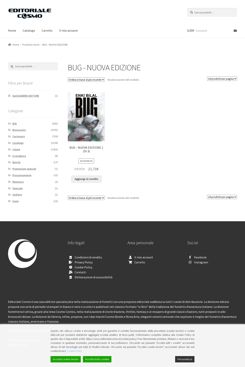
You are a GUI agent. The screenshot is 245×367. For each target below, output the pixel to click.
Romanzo (18, 182)
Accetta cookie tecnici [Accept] (65, 359)
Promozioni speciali (24, 168)
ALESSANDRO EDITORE (25, 95)
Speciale (17, 188)
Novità (16, 162)
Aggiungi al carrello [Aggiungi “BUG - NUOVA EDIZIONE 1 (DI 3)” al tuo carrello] (86, 179)
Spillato (17, 194)
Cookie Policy (83, 267)
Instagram (201, 262)
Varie (15, 201)
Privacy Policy (84, 262)
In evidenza (19, 156)
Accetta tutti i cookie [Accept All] (97, 359)
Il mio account (68, 30)
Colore (16, 149)
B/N (14, 123)
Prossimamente (21, 175)
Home (12, 30)
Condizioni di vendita (88, 257)
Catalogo (29, 30)
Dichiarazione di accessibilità (93, 277)
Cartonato (18, 136)
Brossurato (19, 130)
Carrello (47, 30)
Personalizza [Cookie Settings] (184, 359)
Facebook (200, 257)
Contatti (80, 272)
